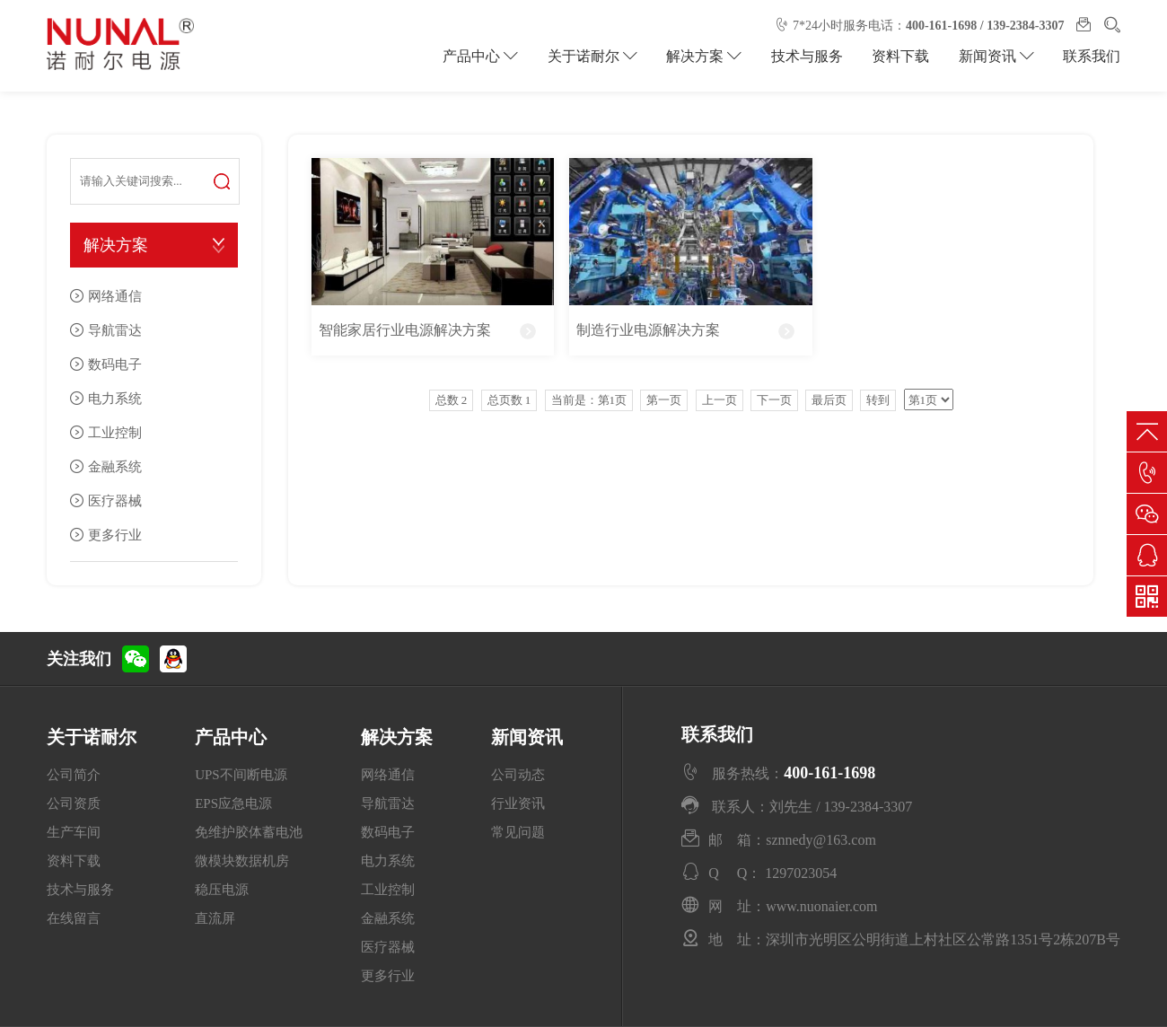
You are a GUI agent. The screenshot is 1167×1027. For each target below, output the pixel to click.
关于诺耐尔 (600, 56)
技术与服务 (811, 56)
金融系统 (115, 466)
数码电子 (115, 364)
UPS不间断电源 (241, 775)
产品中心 (490, 56)
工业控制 (115, 432)
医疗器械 (115, 500)
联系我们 (1091, 56)
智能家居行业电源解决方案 (405, 330)
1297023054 (801, 872)
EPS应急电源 (233, 803)
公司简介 (74, 775)
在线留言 (74, 918)
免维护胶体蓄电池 (249, 832)
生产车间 (74, 832)
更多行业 (115, 534)
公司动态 (518, 775)
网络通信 (115, 296)
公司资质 (74, 803)
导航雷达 (115, 330)
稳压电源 (222, 889)
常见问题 (518, 832)
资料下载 (904, 56)
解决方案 (710, 56)
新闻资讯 (997, 56)
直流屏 (215, 918)
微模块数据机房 (242, 861)
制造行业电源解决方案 (648, 330)
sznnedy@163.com (821, 839)
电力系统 (115, 398)
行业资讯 (518, 803)
